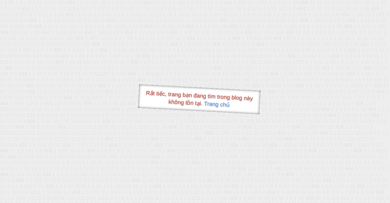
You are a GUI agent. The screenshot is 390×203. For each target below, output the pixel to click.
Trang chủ (217, 104)
